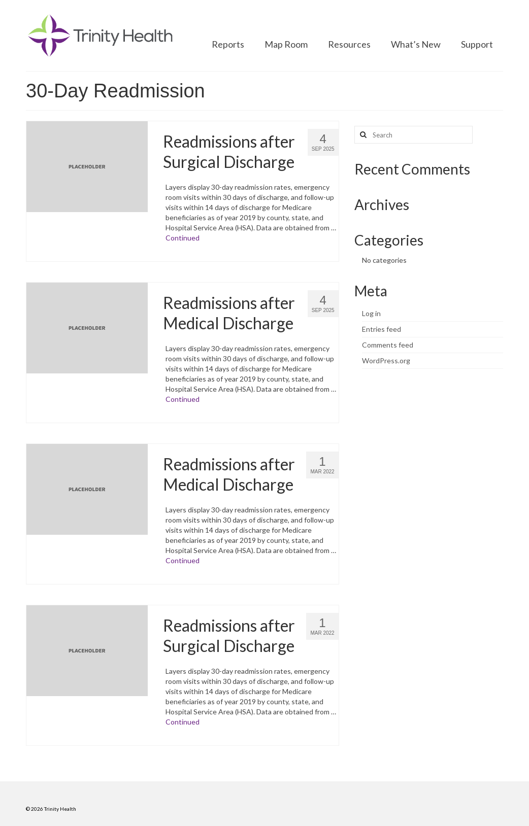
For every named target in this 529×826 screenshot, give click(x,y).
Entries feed (381, 329)
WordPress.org (386, 360)
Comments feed (387, 344)
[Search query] (413, 135)
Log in (371, 313)
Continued (183, 237)
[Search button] (362, 135)
